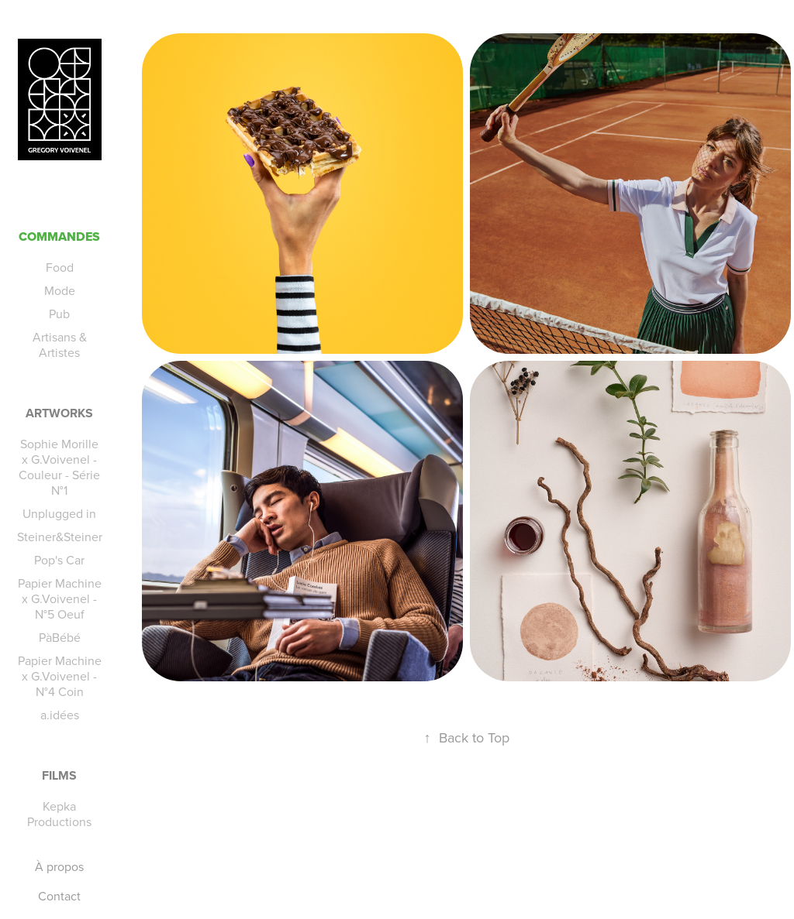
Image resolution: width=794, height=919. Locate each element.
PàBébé (60, 637)
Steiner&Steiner (59, 536)
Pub (59, 313)
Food (60, 267)
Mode (59, 290)
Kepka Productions (59, 813)
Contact (59, 895)
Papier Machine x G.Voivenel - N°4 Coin (60, 676)
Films (59, 775)
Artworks (59, 413)
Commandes (59, 236)
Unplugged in (59, 513)
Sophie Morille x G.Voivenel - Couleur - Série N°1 (59, 467)
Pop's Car (59, 559)
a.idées (59, 714)
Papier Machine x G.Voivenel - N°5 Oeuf (60, 598)
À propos (59, 866)
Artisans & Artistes (60, 344)
